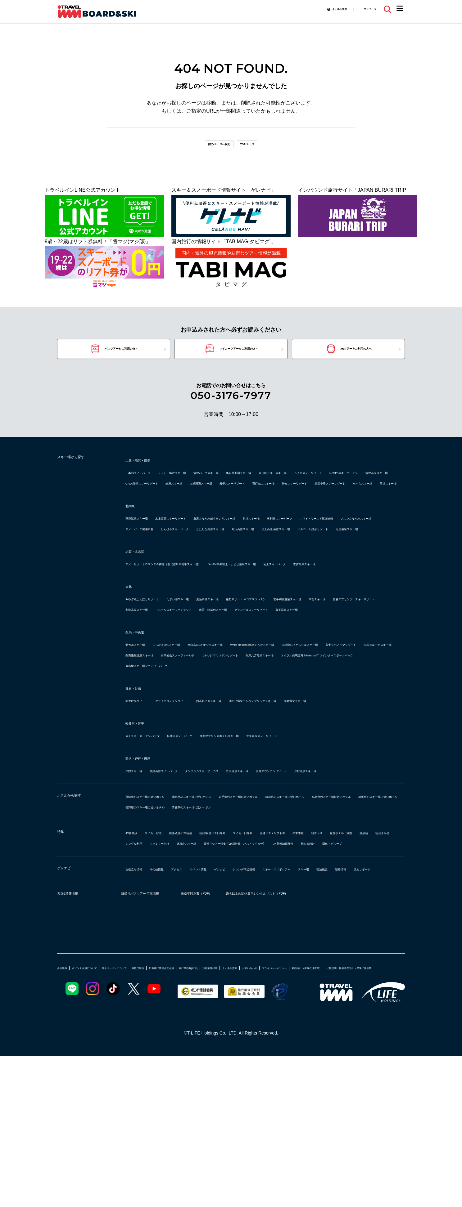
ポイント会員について (101, 1106)
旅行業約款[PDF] (267, 1106)
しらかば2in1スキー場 (192, 720)
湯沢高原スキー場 (261, 495)
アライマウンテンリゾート (202, 786)
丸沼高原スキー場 (259, 572)
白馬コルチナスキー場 (284, 730)
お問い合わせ (364, 1106)
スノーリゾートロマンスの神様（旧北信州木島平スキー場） (192, 618)
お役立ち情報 (140, 997)
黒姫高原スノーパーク (187, 867)
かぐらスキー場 (142, 516)
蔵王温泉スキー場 (341, 685)
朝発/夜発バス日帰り (263, 950)
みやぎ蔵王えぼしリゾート (155, 664)
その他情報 (175, 997)
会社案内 (66, 1106)
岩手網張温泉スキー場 (150, 674)
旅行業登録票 (302, 1106)
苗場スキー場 (182, 516)
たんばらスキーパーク (150, 572)
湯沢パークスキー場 (257, 485)
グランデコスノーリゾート (284, 685)
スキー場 (135, 1008)
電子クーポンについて (149, 1106)
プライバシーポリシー (79, 1118)
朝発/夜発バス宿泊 (211, 950)
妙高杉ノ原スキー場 (262, 786)
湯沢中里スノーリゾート (351, 506)
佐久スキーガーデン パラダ (155, 832)
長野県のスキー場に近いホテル (160, 925)
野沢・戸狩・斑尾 (147, 855)
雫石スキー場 (197, 674)
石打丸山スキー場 (245, 506)
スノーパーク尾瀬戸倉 (331, 562)
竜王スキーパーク (145, 629)
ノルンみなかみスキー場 (272, 562)
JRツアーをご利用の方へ (357, 357)
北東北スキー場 (378, 961)
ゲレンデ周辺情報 (307, 997)
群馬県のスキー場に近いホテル (314, 914)
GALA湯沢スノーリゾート (317, 495)
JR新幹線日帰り (261, 971)
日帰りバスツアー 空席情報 (148, 1034)
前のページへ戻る (210, 147)
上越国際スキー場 (145, 506)
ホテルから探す (79, 904)
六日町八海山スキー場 (364, 485)
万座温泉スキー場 (207, 583)
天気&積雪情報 (75, 1034)
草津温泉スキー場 (145, 551)
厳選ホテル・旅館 (200, 961)
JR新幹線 (136, 950)
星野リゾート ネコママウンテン (322, 664)
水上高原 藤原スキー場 (312, 572)
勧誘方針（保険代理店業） (132, 1118)
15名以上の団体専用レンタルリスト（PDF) (314, 1034)
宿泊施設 (163, 1008)
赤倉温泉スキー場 (145, 797)
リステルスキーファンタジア (157, 685)
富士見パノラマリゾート (224, 730)
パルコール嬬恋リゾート (152, 583)
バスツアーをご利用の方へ (120, 357)
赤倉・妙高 (139, 774)
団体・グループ (336, 971)
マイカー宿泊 (169, 950)
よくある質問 (325, 9)
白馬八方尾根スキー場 (289, 741)
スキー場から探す (82, 471)
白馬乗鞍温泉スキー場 (341, 730)
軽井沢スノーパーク (216, 832)
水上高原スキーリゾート (200, 551)
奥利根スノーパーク (147, 562)
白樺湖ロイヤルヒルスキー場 (157, 730)
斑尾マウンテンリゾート (361, 867)
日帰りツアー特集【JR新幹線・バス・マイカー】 (180, 971)
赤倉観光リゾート (145, 786)
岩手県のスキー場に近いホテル (314, 903)
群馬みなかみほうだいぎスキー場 (272, 551)
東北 (131, 651)
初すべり (163, 961)
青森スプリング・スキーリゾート (257, 674)
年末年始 (135, 961)
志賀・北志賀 (142, 606)
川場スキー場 (331, 551)
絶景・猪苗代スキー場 (222, 685)
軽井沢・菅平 (142, 820)
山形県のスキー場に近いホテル (237, 903)
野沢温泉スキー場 (307, 867)
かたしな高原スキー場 (207, 572)
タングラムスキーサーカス (249, 867)
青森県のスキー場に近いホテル (237, 925)
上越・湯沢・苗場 (147, 472)
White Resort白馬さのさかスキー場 (334, 720)
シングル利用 (297, 961)
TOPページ (259, 147)
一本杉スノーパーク (147, 485)
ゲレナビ (69, 998)
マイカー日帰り (310, 950)
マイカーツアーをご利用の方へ (239, 357)
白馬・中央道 (142, 707)
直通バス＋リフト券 (357, 950)
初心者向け (299, 971)
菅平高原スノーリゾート (350, 832)
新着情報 (190, 1008)
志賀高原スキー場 (192, 629)
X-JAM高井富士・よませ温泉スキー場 (309, 618)
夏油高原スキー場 (259, 664)
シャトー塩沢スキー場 (202, 485)
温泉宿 (234, 961)
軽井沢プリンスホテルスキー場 (280, 832)
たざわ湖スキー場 (212, 664)
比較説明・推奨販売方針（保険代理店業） (204, 1118)
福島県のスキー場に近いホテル (237, 914)
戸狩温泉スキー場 (145, 878)
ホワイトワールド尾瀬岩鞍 (207, 562)
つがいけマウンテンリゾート (224, 741)
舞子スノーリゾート (195, 506)
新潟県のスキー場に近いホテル (160, 914)
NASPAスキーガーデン (208, 495)
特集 (63, 951)
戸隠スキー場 (140, 867)
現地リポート (222, 1008)
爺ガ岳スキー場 (142, 720)
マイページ (365, 9)
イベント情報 (237, 997)
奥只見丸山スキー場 (309, 485)
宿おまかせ (262, 961)
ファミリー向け (336, 961)
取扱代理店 (187, 1106)
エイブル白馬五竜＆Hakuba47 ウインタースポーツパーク (189, 751)
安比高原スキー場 (322, 674)
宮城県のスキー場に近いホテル (160, 903)
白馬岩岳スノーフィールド (155, 741)
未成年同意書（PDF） (221, 1034)
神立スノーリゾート (294, 506)
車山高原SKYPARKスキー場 (255, 720)
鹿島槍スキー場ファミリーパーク (298, 751)
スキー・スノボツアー (359, 997)
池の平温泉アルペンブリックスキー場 (334, 786)
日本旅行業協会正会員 (225, 1106)
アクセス (205, 997)
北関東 (133, 539)
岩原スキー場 (369, 495)
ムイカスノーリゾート (150, 495)
